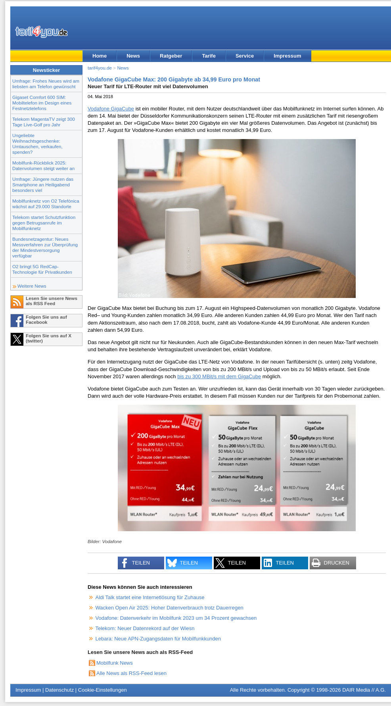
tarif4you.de (100, 67)
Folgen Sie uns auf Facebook (46, 319)
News (133, 56)
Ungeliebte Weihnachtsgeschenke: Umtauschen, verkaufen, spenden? (37, 144)
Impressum (287, 56)
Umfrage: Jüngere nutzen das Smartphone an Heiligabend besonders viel (42, 184)
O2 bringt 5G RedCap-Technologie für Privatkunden (42, 269)
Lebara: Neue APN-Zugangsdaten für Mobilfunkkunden (158, 639)
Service (245, 56)
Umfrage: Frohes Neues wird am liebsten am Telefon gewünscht (45, 83)
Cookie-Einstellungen (102, 690)
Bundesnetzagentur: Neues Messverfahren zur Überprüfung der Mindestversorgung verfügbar (45, 247)
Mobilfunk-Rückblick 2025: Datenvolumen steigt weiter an (43, 165)
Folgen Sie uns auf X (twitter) (48, 338)
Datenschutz (59, 690)
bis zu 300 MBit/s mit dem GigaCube (219, 376)
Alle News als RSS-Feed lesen (131, 673)
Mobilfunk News (114, 663)
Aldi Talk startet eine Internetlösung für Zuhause (150, 597)
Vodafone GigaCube (111, 109)
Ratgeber (171, 56)
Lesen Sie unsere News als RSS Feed (51, 301)
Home (99, 56)
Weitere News (31, 285)
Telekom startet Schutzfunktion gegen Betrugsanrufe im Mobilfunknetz (43, 223)
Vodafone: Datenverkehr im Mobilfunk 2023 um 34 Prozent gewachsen (176, 618)
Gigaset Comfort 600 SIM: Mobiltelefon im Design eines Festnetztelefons (41, 103)
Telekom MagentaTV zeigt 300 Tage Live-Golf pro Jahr (43, 121)
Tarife (208, 56)
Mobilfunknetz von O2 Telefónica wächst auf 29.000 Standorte (45, 203)
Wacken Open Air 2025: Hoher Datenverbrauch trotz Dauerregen (169, 608)
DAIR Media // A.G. (364, 690)
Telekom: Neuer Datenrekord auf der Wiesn (145, 628)
